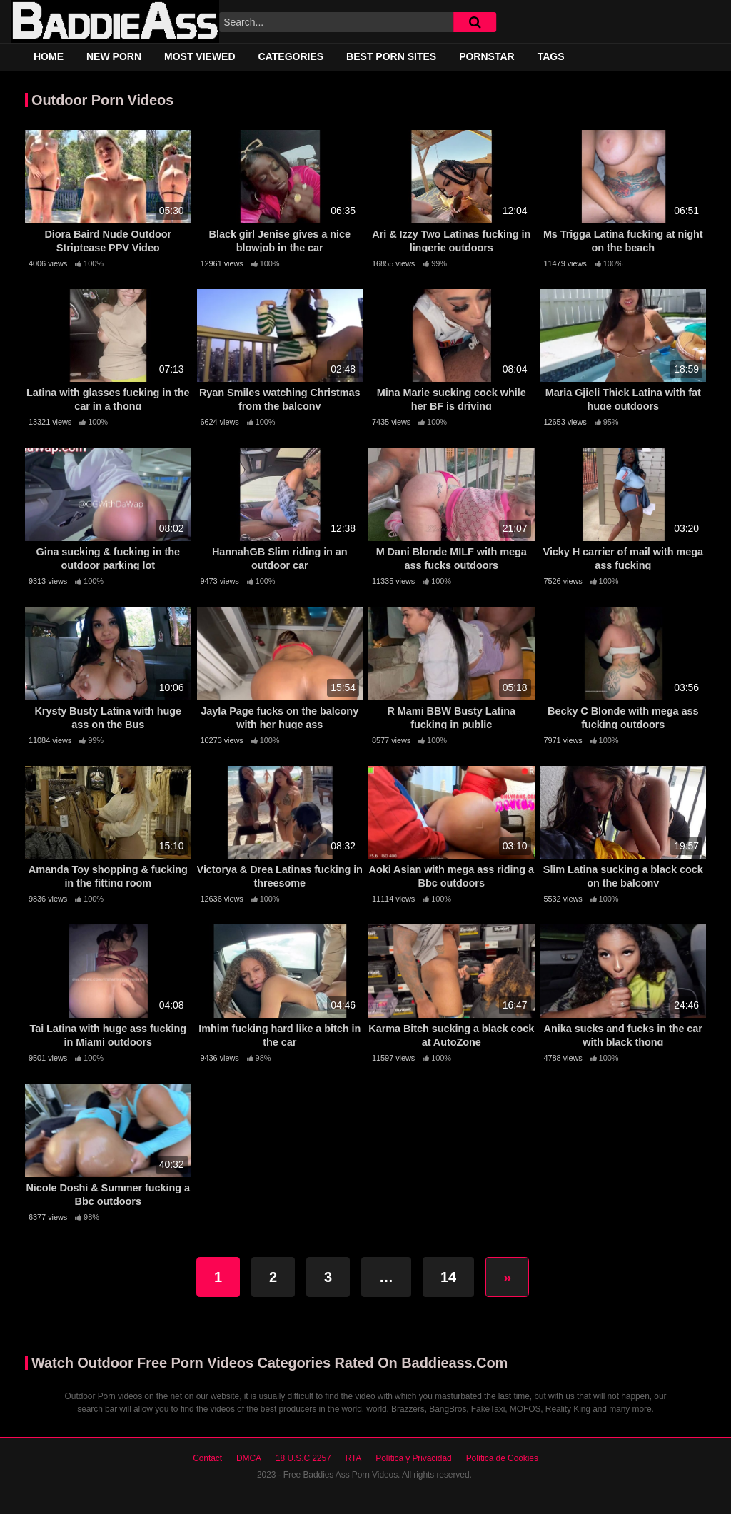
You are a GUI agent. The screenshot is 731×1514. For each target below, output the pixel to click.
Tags (551, 56)
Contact (207, 1458)
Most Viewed (200, 56)
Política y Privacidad (413, 1458)
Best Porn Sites (391, 56)
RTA (354, 1458)
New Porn (113, 56)
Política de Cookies (502, 1458)
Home (49, 56)
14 (448, 1277)
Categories (291, 56)
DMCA (248, 1458)
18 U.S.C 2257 (303, 1458)
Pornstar (487, 56)
